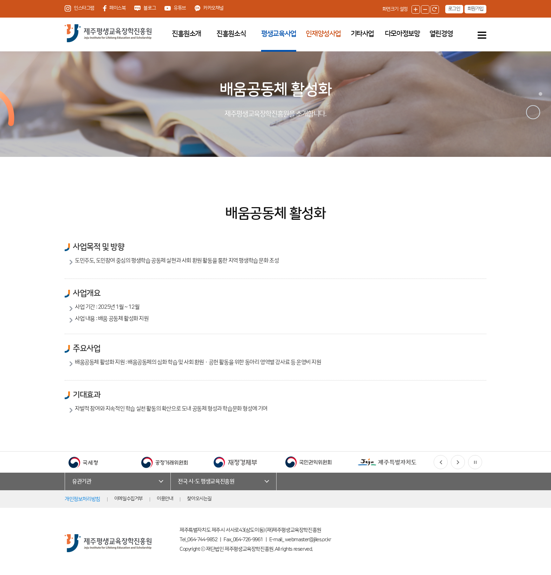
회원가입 (475, 9)
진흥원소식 (231, 34)
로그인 (454, 9)
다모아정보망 (402, 34)
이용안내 (165, 498)
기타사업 (362, 34)
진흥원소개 (186, 34)
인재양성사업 (323, 34)
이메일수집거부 (128, 498)
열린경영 (441, 34)
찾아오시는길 (199, 498)
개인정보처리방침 (82, 499)
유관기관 (81, 481)
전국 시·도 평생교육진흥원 (206, 481)
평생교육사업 (278, 34)
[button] (441, 462)
